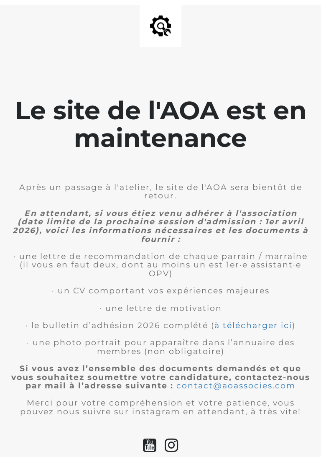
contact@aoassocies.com (236, 385)
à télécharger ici (253, 325)
